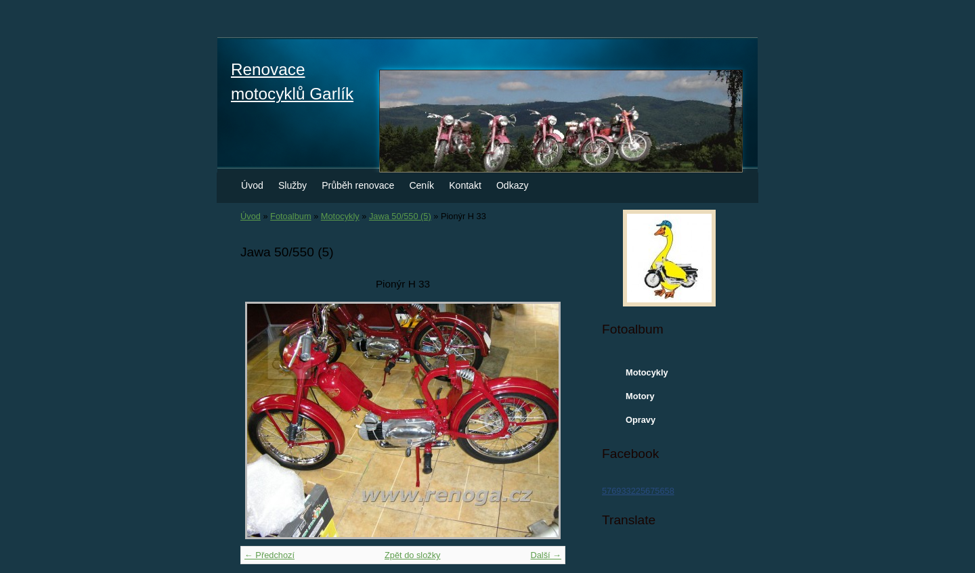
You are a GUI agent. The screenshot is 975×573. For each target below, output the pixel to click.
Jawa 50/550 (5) (400, 216)
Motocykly (340, 216)
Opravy (640, 420)
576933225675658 (638, 491)
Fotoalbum (290, 216)
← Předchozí (269, 555)
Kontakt (465, 185)
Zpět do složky (413, 555)
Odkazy (512, 185)
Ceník (421, 185)
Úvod (252, 185)
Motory (640, 396)
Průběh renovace (358, 185)
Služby (292, 185)
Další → (545, 555)
